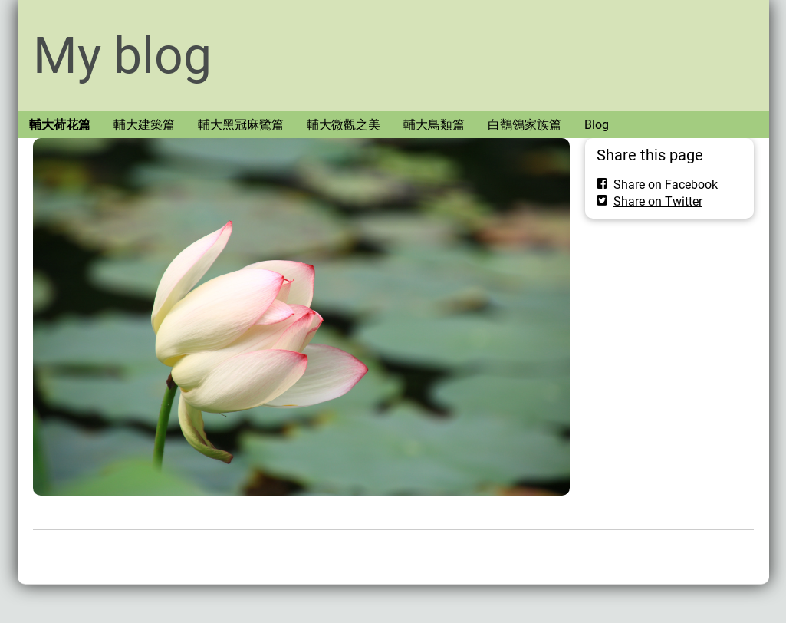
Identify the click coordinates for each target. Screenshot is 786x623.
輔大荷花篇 (59, 124)
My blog (122, 55)
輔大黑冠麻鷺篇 (241, 124)
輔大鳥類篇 (434, 124)
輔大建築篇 (144, 124)
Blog (596, 124)
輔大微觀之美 (343, 124)
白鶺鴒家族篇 (524, 124)
